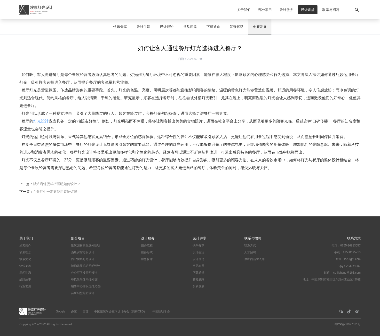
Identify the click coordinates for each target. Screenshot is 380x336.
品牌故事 (25, 279)
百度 (85, 311)
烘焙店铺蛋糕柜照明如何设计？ (56, 184)
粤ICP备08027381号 (347, 324)
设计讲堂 (308, 10)
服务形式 (147, 252)
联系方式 (250, 245)
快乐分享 (120, 27)
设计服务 (286, 10)
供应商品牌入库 (254, 259)
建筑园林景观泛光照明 (85, 245)
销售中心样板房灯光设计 (87, 286)
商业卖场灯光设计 (82, 259)
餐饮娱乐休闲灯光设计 (85, 279)
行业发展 (25, 286)
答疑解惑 (236, 27)
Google (60, 311)
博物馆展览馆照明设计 (85, 266)
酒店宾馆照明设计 (82, 252)
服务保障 (147, 259)
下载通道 (213, 27)
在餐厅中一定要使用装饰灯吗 (55, 192)
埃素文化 (25, 259)
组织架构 (25, 266)
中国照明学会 (161, 311)
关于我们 (244, 10)
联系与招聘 (330, 10)
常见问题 (190, 27)
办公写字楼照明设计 (84, 272)
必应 (74, 311)
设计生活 (143, 27)
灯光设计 (41, 121)
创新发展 (260, 27)
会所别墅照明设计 (82, 293)
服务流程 (147, 245)
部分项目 (265, 10)
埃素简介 (25, 245)
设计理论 (167, 27)
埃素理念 (25, 252)
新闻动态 (25, 272)
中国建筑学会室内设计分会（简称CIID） (120, 311)
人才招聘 (250, 252)
